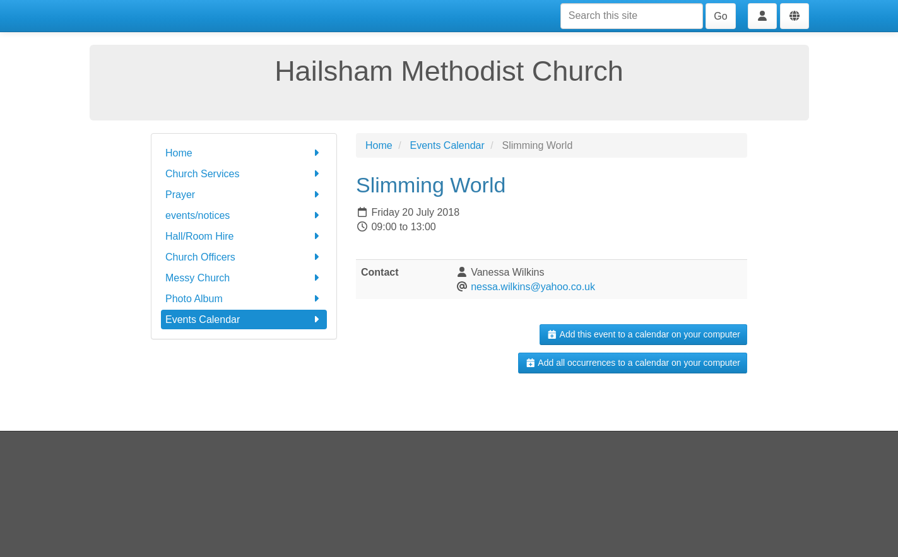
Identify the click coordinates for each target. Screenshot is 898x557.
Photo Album (243, 298)
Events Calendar (243, 319)
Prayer (243, 194)
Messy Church (243, 278)
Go (720, 16)
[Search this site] (631, 16)
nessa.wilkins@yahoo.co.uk (533, 286)
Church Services (243, 174)
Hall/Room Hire (243, 236)
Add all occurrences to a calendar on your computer (632, 363)
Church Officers (243, 257)
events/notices (243, 215)
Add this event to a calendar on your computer (643, 334)
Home (243, 153)
